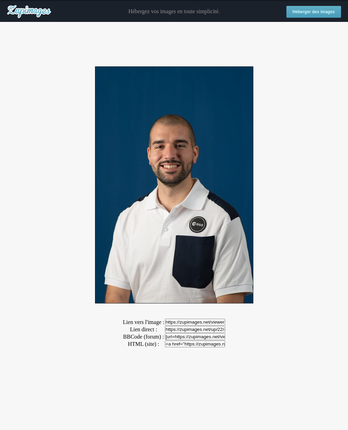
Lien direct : (143, 329)
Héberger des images (314, 11)
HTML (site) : (143, 344)
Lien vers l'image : (143, 322)
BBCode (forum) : (143, 337)
